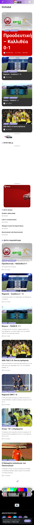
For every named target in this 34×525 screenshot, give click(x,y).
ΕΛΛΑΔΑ (7, 30)
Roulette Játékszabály (8, 213)
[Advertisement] (17, 164)
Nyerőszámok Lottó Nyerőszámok (12, 232)
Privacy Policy (6, 521)
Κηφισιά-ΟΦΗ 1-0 (9, 395)
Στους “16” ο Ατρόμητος (12, 429)
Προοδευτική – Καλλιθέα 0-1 (17, 42)
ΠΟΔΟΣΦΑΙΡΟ (14, 30)
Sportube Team (9, 52)
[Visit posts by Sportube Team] (4, 53)
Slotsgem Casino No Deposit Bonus (12, 226)
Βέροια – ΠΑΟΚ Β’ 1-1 (11, 100)
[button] (27, 520)
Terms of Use (15, 521)
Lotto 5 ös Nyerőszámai (9, 219)
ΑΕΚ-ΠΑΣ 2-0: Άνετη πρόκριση (14, 126)
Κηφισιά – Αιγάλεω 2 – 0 (12, 74)
